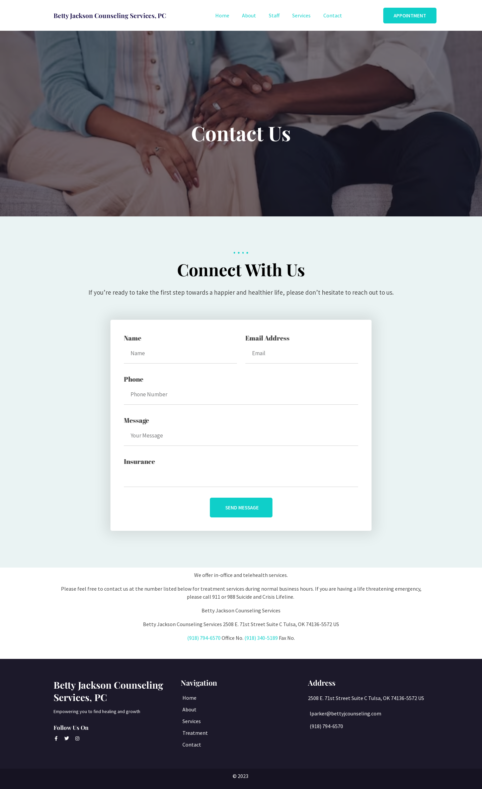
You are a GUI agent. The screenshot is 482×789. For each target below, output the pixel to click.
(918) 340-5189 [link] (261, 637)
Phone (133, 379)
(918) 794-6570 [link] (204, 637)
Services (301, 15)
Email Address (267, 337)
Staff (274, 15)
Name (132, 337)
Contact (332, 15)
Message (136, 420)
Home (222, 15)
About (249, 15)
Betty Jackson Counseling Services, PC (108, 691)
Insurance (139, 461)
